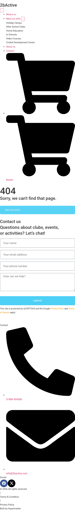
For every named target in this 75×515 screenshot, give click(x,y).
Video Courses (13, 38)
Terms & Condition (9, 496)
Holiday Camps (14, 23)
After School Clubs (15, 26)
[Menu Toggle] (2, 10)
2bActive (8, 5)
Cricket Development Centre (20, 42)
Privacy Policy (57, 308)
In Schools (11, 34)
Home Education (14, 30)
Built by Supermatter (10, 508)
